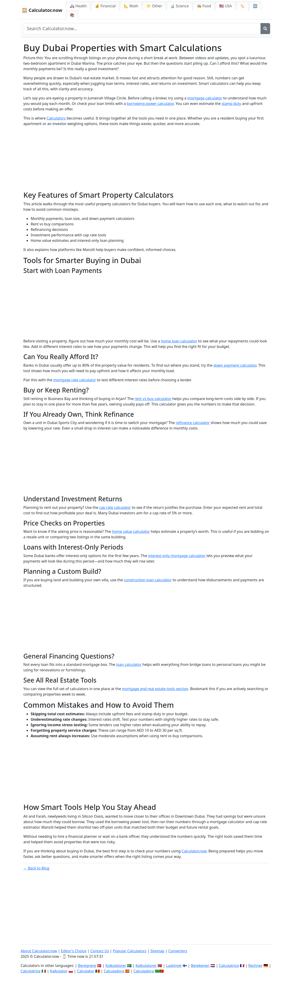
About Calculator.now (39, 950)
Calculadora (114, 971)
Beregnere (87, 965)
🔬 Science (179, 5)
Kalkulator (59, 971)
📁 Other (154, 5)
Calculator (85, 971)
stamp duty (231, 103)
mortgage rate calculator (74, 379)
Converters (177, 950)
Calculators (56, 118)
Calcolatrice (31, 971)
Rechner (255, 965)
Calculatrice (229, 965)
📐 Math (131, 5)
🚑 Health (78, 5)
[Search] (265, 28)
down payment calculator (234, 365)
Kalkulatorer (146, 965)
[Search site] (142, 28)
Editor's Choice (73, 950)
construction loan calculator (148, 579)
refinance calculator (193, 422)
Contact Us (99, 950)
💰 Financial (105, 5)
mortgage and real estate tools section (155, 688)
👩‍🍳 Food (204, 5)
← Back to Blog (36, 868)
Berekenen (200, 965)
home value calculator (131, 531)
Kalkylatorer (116, 965)
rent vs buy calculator (153, 398)
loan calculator (128, 664)
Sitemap (157, 950)
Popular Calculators (129, 950)
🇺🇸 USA (225, 5)
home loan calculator (179, 341)
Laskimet (173, 965)
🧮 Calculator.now (42, 10)
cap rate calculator (115, 507)
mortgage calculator (204, 98)
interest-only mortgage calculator (177, 555)
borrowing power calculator (150, 103)
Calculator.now (194, 851)
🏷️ (242, 5)
